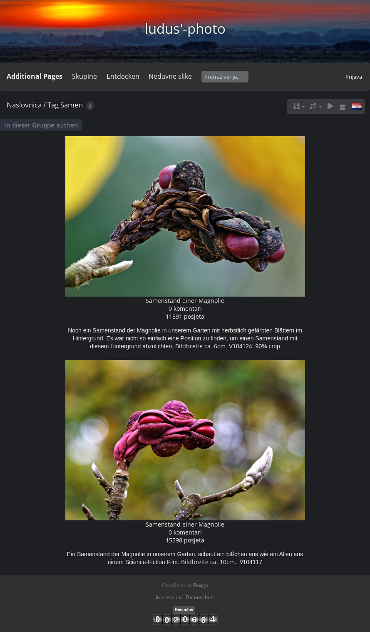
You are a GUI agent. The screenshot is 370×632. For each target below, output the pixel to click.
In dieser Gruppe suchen (41, 125)
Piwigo (200, 585)
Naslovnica (24, 105)
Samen (71, 105)
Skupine (84, 76)
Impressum (169, 597)
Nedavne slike (170, 76)
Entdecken (123, 76)
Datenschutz (200, 597)
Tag (53, 105)
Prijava (353, 76)
